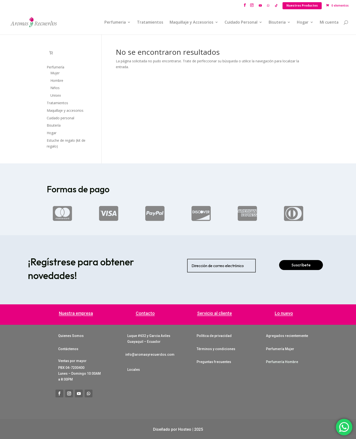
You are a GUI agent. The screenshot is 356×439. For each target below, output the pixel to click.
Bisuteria (277, 22)
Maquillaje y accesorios (65, 110)
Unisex (55, 95)
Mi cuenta (329, 22)
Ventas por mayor (72, 361)
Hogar (303, 22)
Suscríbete (301, 264)
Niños (55, 87)
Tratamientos (150, 22)
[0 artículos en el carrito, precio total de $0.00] (51, 52)
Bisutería (54, 125)
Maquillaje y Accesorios (191, 22)
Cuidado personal (60, 118)
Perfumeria (115, 22)
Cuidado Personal (241, 22)
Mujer (55, 73)
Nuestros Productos (302, 5)
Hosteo (184, 429)
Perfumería (55, 67)
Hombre (56, 80)
